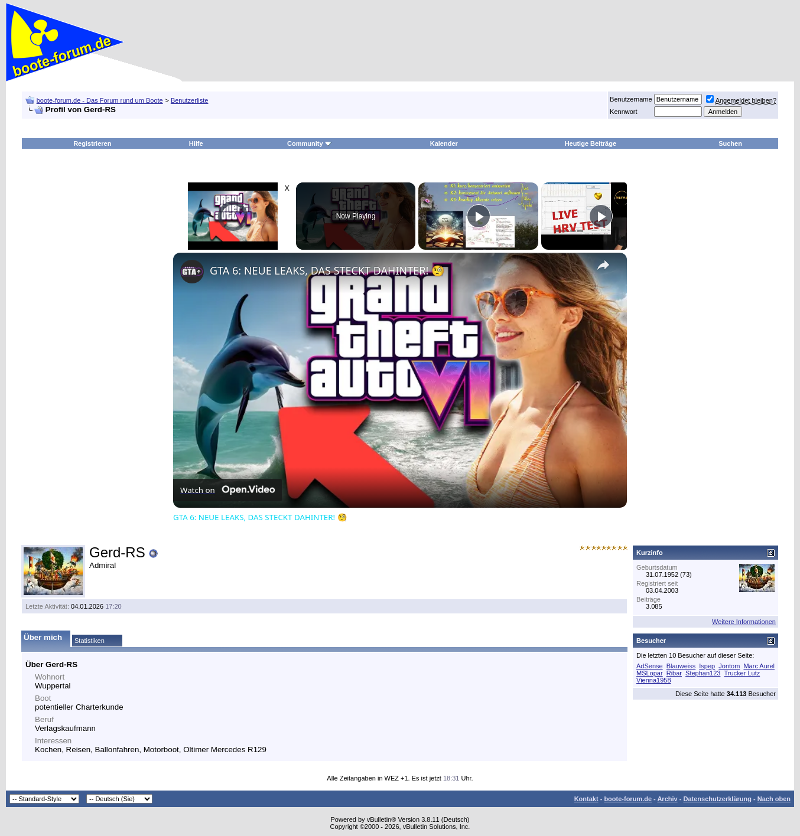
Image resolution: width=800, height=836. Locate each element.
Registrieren (92, 143)
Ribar (674, 673)
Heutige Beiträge (590, 143)
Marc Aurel (759, 666)
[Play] (478, 216)
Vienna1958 (653, 680)
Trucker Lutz (742, 673)
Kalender (444, 143)
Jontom (729, 666)
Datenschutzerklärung (717, 798)
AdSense (649, 666)
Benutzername (631, 99)
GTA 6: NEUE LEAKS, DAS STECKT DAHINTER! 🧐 (327, 270)
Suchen (730, 143)
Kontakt (586, 798)
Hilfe (196, 143)
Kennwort (623, 111)
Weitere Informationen (744, 621)
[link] (192, 271)
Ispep (707, 666)
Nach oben (774, 798)
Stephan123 (702, 673)
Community (309, 143)
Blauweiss (681, 666)
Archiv (667, 798)
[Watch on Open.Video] (227, 490)
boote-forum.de (628, 798)
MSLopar (649, 673)
